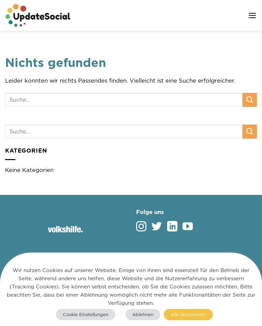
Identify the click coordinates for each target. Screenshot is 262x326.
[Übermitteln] (250, 100)
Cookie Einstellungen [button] (85, 314)
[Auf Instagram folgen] (141, 227)
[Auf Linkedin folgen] (172, 227)
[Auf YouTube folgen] (188, 227)
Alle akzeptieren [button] (188, 314)
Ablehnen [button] (143, 314)
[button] (252, 15)
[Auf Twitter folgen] (156, 227)
